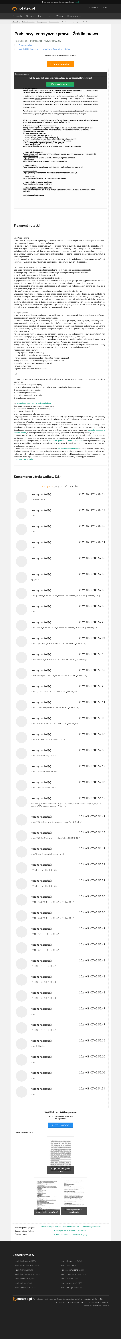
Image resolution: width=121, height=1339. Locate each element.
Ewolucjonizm (60, 1231)
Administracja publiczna (51, 1227)
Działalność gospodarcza (91, 1227)
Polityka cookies (97, 1299)
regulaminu (69, 1299)
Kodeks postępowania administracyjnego (71, 1234)
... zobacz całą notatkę (23, 459)
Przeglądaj (17, 16)
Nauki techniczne (22, 1287)
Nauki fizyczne (21, 1270)
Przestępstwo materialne (68, 449)
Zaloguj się (48, 486)
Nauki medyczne (22, 1278)
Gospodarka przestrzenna (77, 1231)
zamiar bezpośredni (57, 441)
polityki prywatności (82, 1299)
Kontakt (105, 1302)
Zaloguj (104, 7)
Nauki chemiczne (68, 1261)
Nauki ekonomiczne (24, 1265)
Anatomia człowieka (71, 1227)
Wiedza (59, 16)
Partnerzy (97, 1302)
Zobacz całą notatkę (60, 84)
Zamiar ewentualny (74, 441)
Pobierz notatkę (61, 64)
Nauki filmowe (67, 1265)
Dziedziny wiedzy (23, 1254)
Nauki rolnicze (21, 1283)
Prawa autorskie (62, 1302)
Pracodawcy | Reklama (78, 1302)
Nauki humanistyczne (24, 1274)
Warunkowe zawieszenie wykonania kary (34, 403)
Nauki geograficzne (69, 1270)
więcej (76, 2)
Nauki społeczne (68, 1283)
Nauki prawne (67, 1278)
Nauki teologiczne (69, 1287)
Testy (50, 16)
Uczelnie (30, 16)
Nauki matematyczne (70, 1274)
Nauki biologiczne (23, 1261)
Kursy (41, 16)
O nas (90, 1302)
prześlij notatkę (60, 1125)
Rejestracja (93, 7)
